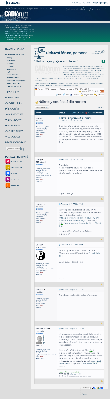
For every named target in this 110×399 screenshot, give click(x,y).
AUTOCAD (13, 161)
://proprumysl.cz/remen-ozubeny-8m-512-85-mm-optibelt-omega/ (79, 219)
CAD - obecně (51, 89)
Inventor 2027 (10, 31)
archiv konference (13, 78)
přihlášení (10, 64)
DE (106, 3)
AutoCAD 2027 (25, 29)
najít (8, 72)
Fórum (41, 89)
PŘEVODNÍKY (12, 108)
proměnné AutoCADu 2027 (15, 39)
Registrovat (88, 94)
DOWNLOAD (12, 97)
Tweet (84, 394)
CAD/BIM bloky (13, 103)
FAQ (60, 94)
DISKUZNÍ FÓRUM (14, 54)
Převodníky (9, 37)
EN (102, 3)
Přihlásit (100, 94)
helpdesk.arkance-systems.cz (66, 85)
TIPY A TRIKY (12, 92)
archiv (101, 107)
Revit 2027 (25, 31)
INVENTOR (13, 167)
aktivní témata (12, 75)
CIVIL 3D (12, 179)
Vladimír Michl (43, 328)
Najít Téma (78, 113)
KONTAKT (87, 3)
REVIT (11, 173)
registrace (11, 61)
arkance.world (75, 374)
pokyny (9, 58)
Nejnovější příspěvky (90, 91)
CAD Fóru (59, 78)
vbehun (40, 245)
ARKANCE (76, 3)
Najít (66, 94)
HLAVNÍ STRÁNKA (14, 48)
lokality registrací (13, 83)
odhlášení (10, 66)
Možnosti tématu (94, 113)
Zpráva (62, 113)
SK (98, 3)
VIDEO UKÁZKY (13, 120)
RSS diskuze (96, 53)
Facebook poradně (42, 80)
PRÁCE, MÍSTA (12, 125)
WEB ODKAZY (12, 136)
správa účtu (11, 69)
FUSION (12, 185)
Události (75, 94)
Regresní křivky (21, 35)
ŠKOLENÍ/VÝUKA (14, 114)
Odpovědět (42, 107)
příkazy (25, 37)
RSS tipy (97, 51)
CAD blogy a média (14, 86)
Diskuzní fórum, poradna (61, 53)
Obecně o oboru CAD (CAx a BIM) (74, 89)
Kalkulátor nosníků (12, 33)
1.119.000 (14, 27)
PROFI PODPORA (14, 142)
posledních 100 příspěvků (16, 81)
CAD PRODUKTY (14, 131)
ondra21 (40, 118)
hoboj (39, 159)
